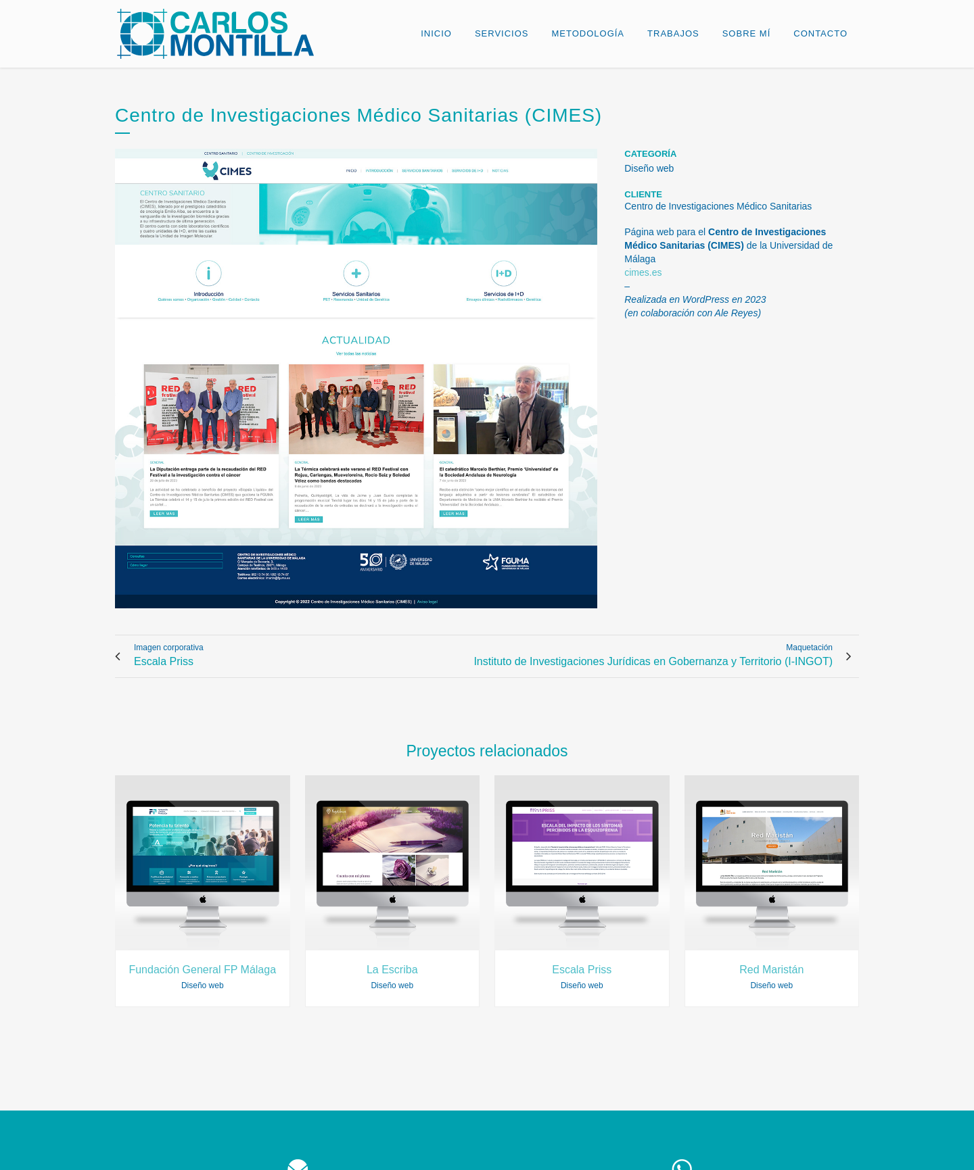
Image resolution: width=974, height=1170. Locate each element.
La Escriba (392, 969)
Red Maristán (771, 969)
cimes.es (643, 272)
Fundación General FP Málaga (202, 969)
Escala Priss (581, 969)
